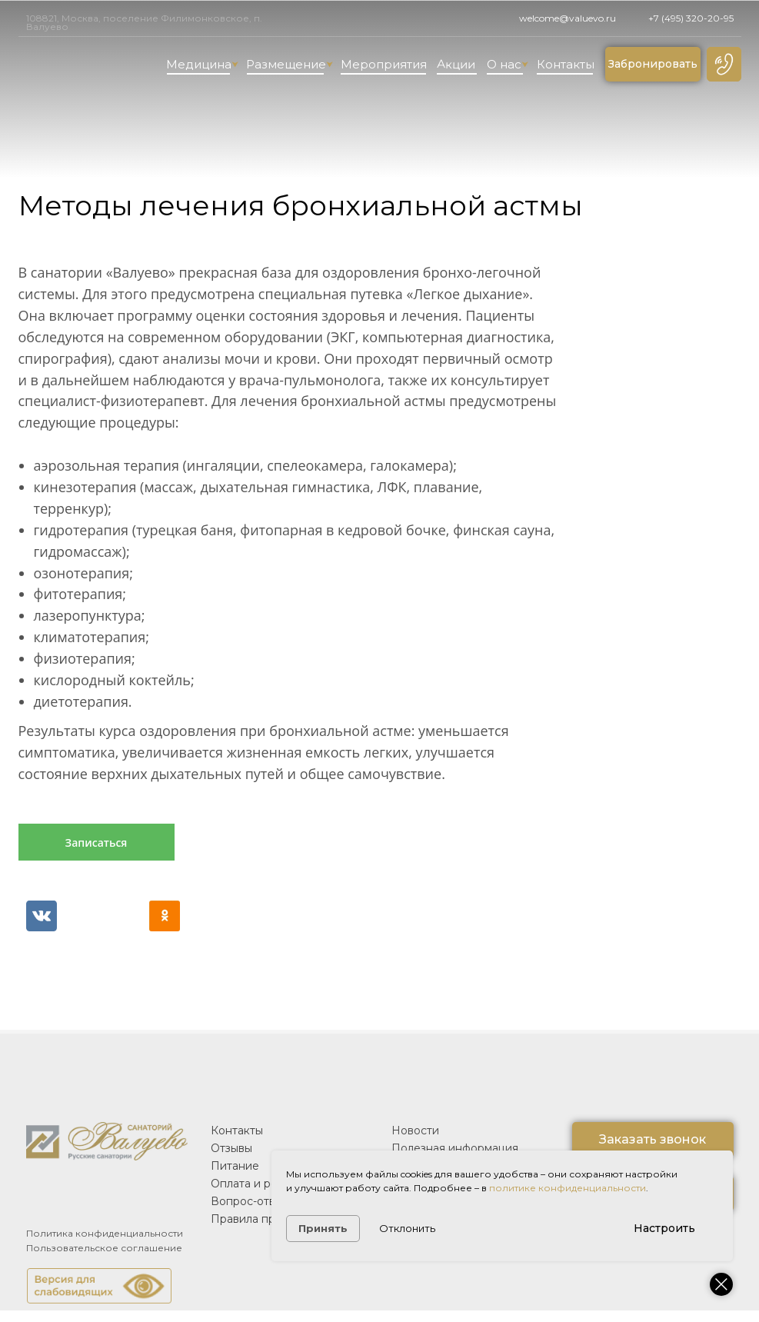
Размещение (289, 64)
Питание (235, 1166)
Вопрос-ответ (249, 1201)
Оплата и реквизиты (266, 1183)
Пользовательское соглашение (104, 1248)
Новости (415, 1130)
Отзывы (231, 1148)
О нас (507, 64)
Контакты (565, 64)
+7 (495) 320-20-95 (691, 18)
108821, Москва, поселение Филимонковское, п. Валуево (144, 22)
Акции (455, 64)
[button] (724, 64)
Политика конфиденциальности (104, 1233)
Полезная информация (454, 1148)
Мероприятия (384, 64)
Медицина (202, 64)
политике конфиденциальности (567, 1188)
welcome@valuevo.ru (567, 18)
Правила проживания (270, 1219)
